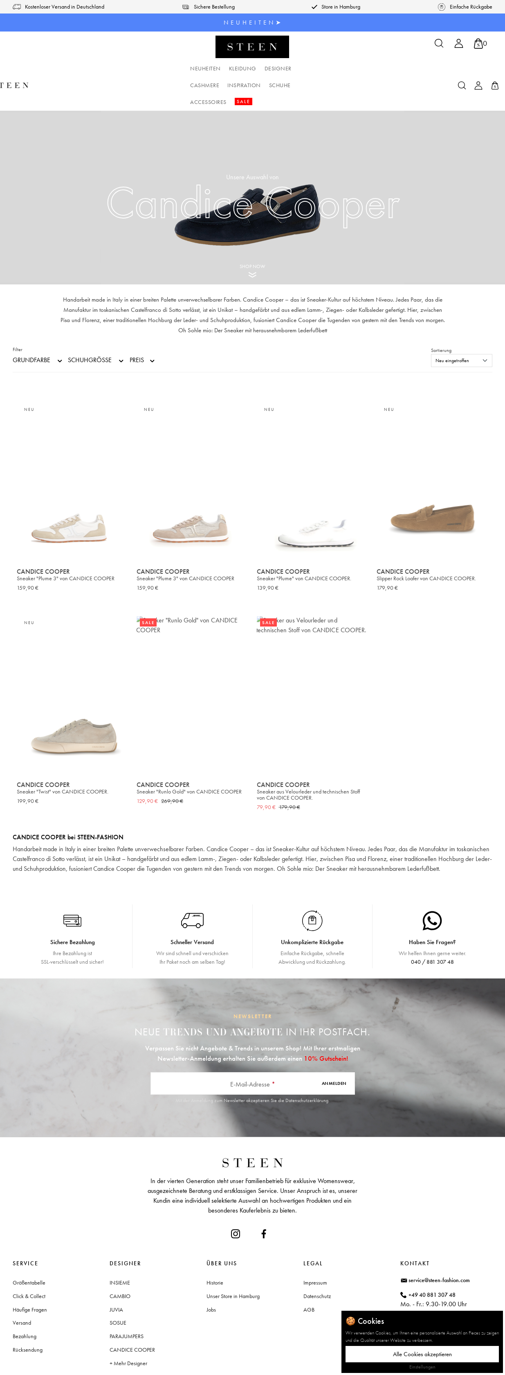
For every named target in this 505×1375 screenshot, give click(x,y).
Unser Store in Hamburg (233, 1262)
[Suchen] (439, 46)
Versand (22, 1289)
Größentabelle (29, 1249)
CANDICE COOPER (132, 1316)
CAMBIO (120, 1262)
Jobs (211, 1276)
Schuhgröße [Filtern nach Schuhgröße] (96, 326)
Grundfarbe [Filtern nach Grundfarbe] (38, 326)
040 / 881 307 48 (432, 928)
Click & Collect (29, 1262)
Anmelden (334, 1050)
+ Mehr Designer (128, 1329)
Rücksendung (28, 1316)
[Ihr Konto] (459, 46)
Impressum (315, 1249)
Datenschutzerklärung (306, 1067)
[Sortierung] (461, 327)
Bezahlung (24, 1302)
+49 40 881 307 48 (432, 1261)
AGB (308, 1276)
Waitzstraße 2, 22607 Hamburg (445, 1295)
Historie (214, 1249)
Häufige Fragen (30, 1276)
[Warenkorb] (480, 43)
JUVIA (116, 1276)
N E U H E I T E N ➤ (252, 22)
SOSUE (118, 1289)
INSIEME (120, 1249)
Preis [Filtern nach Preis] (143, 326)
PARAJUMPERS (127, 1302)
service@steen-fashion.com (439, 1246)
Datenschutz (317, 1262)
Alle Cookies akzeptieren (422, 1354)
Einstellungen (422, 1367)
